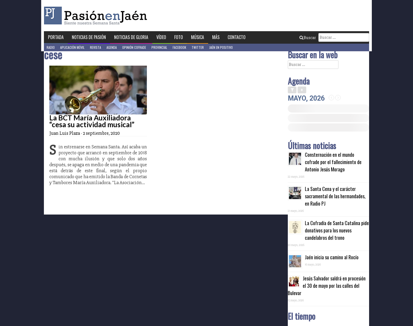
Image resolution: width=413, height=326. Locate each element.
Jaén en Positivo (221, 47)
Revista (95, 47)
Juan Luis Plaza (64, 133)
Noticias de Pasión (89, 37)
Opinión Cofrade (134, 47)
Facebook (179, 47)
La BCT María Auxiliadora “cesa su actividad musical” (91, 121)
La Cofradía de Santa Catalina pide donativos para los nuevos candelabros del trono (337, 230)
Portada (56, 37)
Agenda (112, 47)
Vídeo (161, 37)
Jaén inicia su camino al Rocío (332, 257)
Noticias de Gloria (131, 37)
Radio (51, 47)
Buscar (307, 37)
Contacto (237, 37)
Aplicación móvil (72, 47)
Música (197, 37)
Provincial (159, 47)
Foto (178, 37)
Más (216, 37)
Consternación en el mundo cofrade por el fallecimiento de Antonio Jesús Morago (333, 162)
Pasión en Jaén (97, 15)
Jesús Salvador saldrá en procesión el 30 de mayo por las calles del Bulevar (327, 285)
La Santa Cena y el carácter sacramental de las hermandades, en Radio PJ (335, 196)
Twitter (198, 47)
